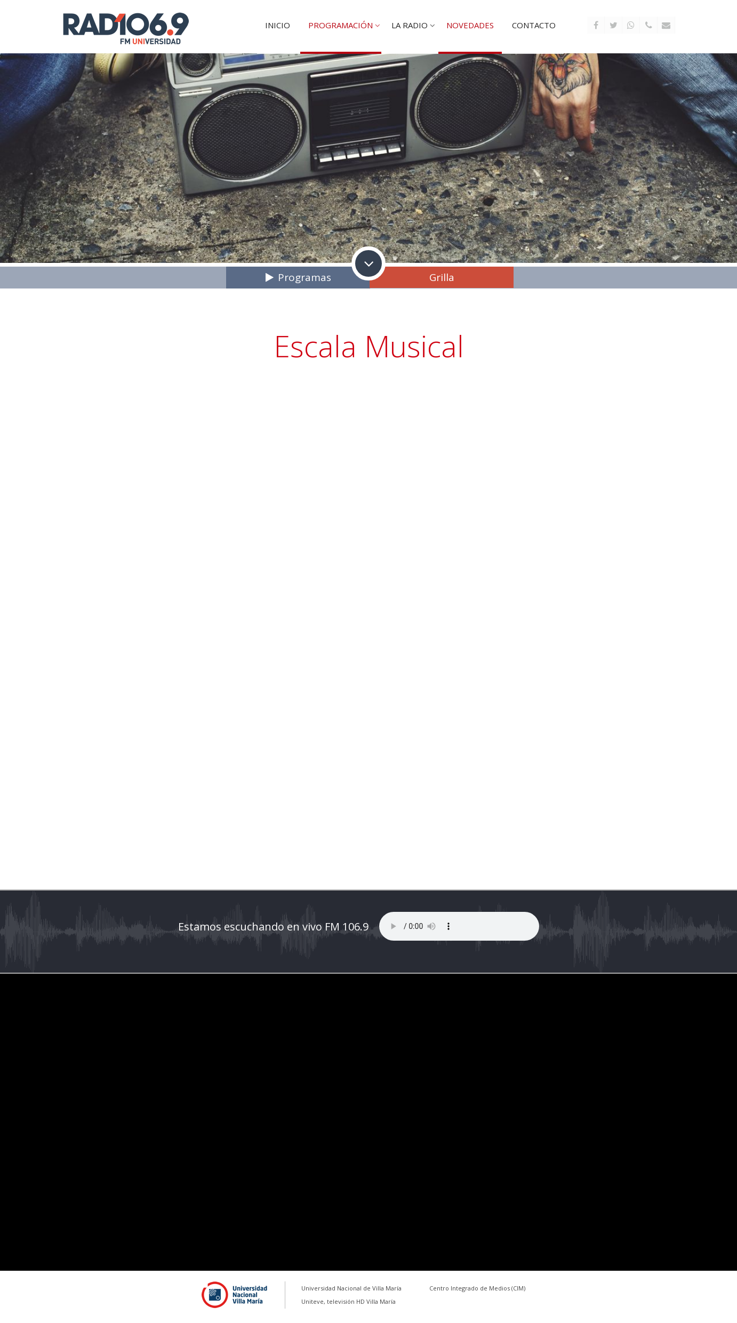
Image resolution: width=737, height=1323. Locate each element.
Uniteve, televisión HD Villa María (348, 1301)
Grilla (441, 277)
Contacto (534, 25)
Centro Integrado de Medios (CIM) (477, 1288)
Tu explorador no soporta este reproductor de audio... (459, 926)
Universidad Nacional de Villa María (351, 1288)
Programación (340, 25)
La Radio (409, 25)
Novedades (470, 25)
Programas (304, 277)
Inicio (277, 25)
